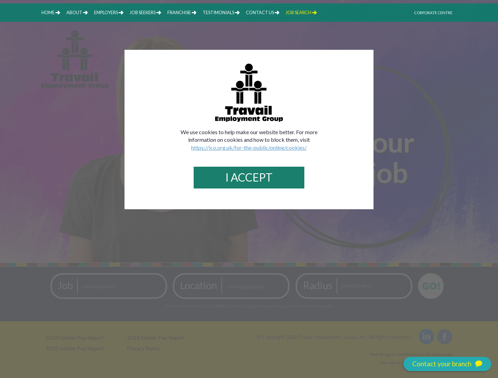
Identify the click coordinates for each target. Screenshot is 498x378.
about (74, 12)
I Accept (249, 177)
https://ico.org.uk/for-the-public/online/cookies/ (249, 147)
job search (298, 12)
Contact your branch (447, 364)
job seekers (143, 12)
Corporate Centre (433, 12)
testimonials (218, 12)
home (48, 12)
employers (106, 12)
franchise (179, 12)
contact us (260, 12)
